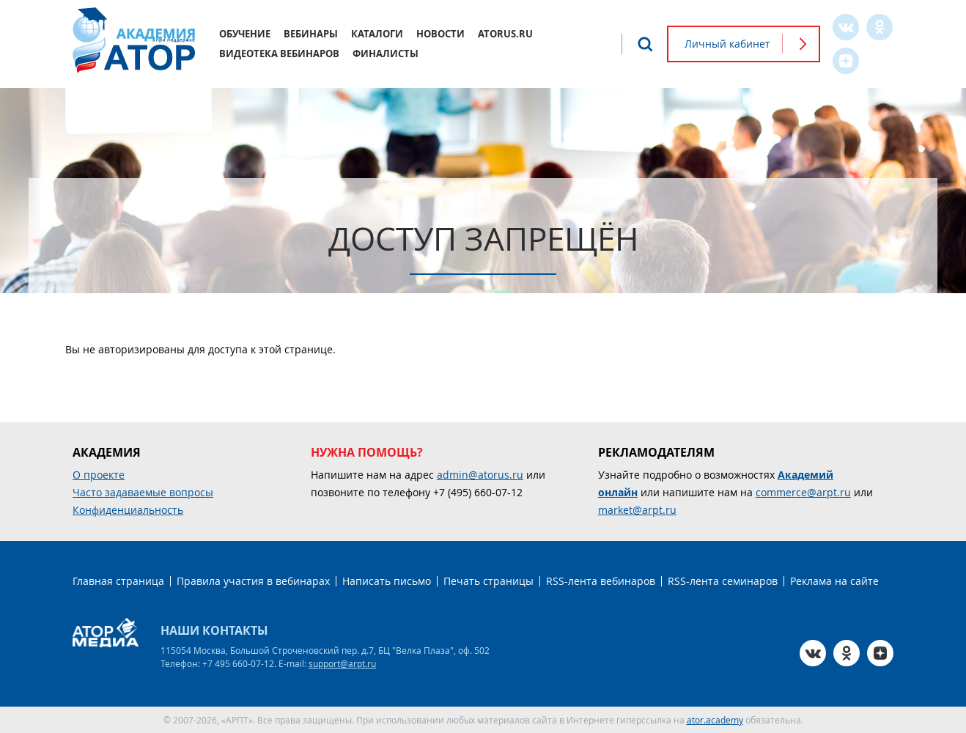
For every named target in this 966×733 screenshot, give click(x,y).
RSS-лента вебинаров (600, 581)
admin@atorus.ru (480, 475)
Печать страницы (488, 581)
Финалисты (386, 53)
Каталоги (377, 33)
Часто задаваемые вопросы (143, 492)
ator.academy (715, 720)
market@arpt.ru (637, 510)
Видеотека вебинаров (279, 53)
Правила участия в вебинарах (253, 581)
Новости (440, 33)
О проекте (99, 475)
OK (879, 27)
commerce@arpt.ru (803, 492)
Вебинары (311, 33)
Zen (846, 61)
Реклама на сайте (834, 581)
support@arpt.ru (342, 663)
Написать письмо (386, 581)
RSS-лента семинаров (723, 581)
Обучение (244, 33)
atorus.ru (505, 33)
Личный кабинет (727, 44)
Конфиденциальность (128, 510)
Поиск (645, 44)
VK (846, 27)
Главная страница (118, 581)
